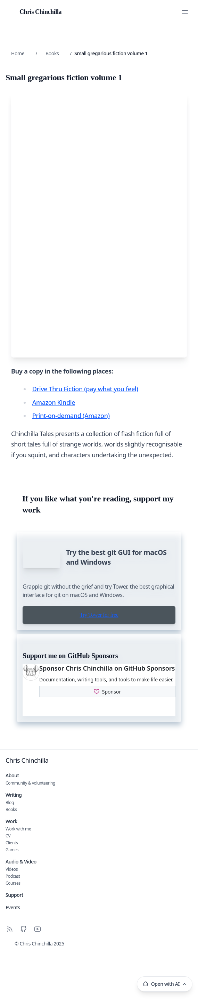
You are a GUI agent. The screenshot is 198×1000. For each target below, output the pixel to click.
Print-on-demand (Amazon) (71, 433)
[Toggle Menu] (184, 11)
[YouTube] (37, 978)
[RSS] (10, 978)
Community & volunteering (30, 832)
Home (17, 53)
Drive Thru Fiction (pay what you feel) (85, 406)
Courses (13, 932)
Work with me (18, 877)
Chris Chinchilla (27, 809)
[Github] (24, 978)
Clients (12, 891)
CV (8, 884)
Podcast (13, 925)
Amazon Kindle (53, 420)
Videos (12, 918)
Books (52, 53)
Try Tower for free (99, 663)
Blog (10, 851)
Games (12, 898)
